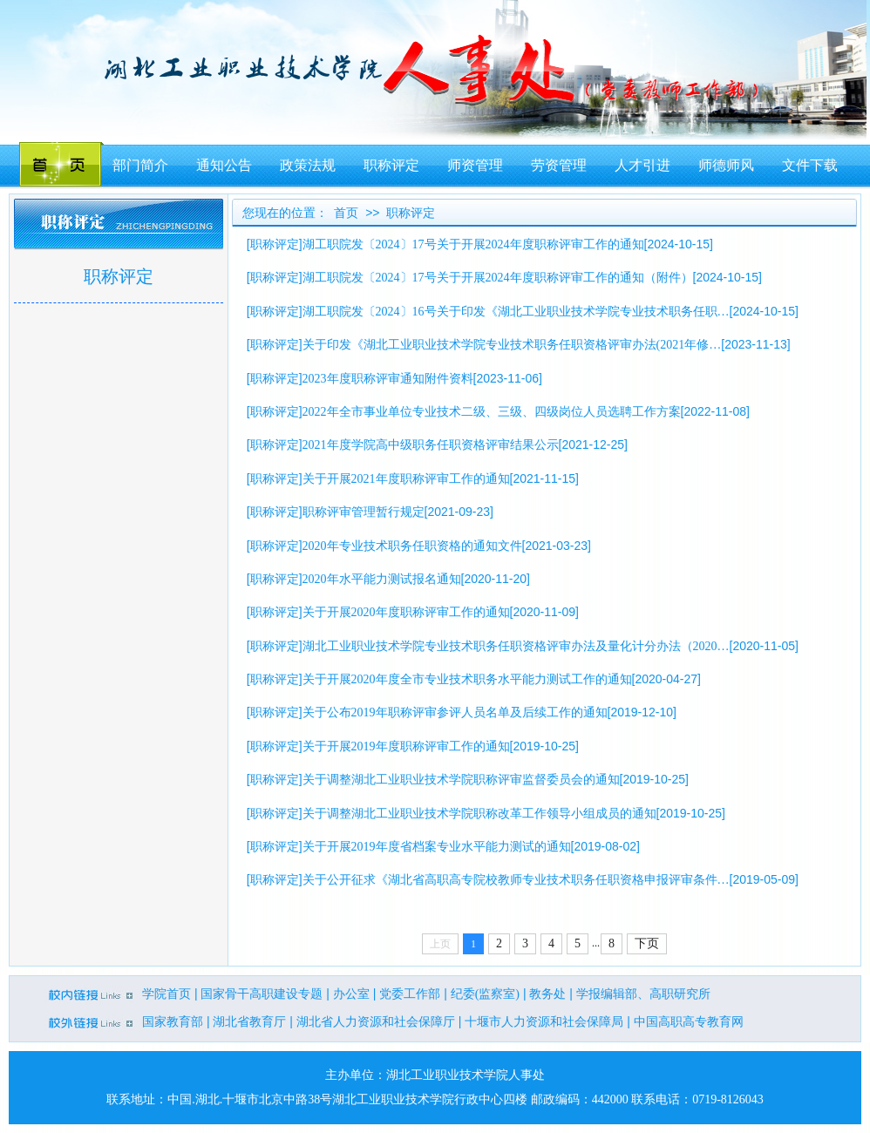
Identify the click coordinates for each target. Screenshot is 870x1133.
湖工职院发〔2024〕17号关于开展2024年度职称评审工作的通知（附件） (497, 277)
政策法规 (308, 165)
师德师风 (726, 165)
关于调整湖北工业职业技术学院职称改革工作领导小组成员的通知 (479, 813)
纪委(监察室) (485, 994)
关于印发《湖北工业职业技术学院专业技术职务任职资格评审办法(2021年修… (512, 344)
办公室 (351, 994)
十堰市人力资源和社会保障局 (544, 1021)
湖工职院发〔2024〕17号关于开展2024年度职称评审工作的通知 (473, 244)
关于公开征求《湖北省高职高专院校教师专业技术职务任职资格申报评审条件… (516, 879)
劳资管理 (559, 165)
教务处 (547, 994)
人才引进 (642, 165)
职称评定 (391, 165)
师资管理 (475, 165)
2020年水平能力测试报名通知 (381, 579)
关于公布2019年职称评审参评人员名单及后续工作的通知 (455, 712)
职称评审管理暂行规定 (363, 512)
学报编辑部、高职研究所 (643, 994)
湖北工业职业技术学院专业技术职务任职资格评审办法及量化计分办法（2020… (516, 646)
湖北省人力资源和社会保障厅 (375, 1021)
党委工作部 (409, 994)
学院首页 (166, 994)
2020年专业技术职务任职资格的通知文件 (412, 546)
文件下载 (810, 165)
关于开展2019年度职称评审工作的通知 (406, 746)
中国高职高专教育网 (689, 1021)
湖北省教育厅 (249, 1021)
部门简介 (140, 165)
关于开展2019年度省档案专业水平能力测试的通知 (436, 846)
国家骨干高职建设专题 (262, 994)
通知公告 (224, 165)
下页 (647, 943)
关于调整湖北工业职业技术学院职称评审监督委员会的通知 (461, 779)
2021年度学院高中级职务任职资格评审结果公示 (430, 444)
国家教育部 (172, 1021)
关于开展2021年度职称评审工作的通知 (406, 478)
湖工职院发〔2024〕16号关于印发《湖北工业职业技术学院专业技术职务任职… (516, 311)
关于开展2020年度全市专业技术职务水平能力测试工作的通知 (467, 679)
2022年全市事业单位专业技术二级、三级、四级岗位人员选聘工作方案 (491, 411)
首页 (346, 213)
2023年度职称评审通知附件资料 (387, 378)
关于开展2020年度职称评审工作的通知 (406, 612)
